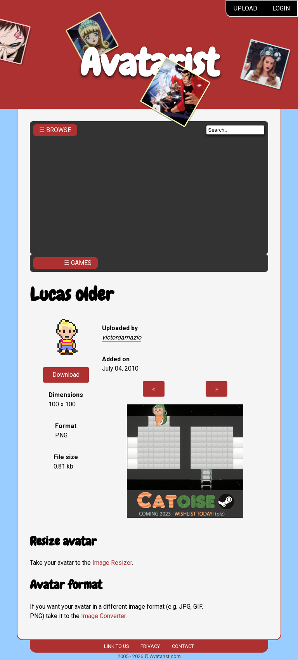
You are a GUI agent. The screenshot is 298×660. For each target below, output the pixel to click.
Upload (245, 8)
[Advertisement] (149, 192)
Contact (183, 646)
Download (66, 374)
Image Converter (103, 616)
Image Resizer (112, 562)
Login (281, 8)
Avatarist (149, 63)
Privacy (150, 646)
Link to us (116, 646)
